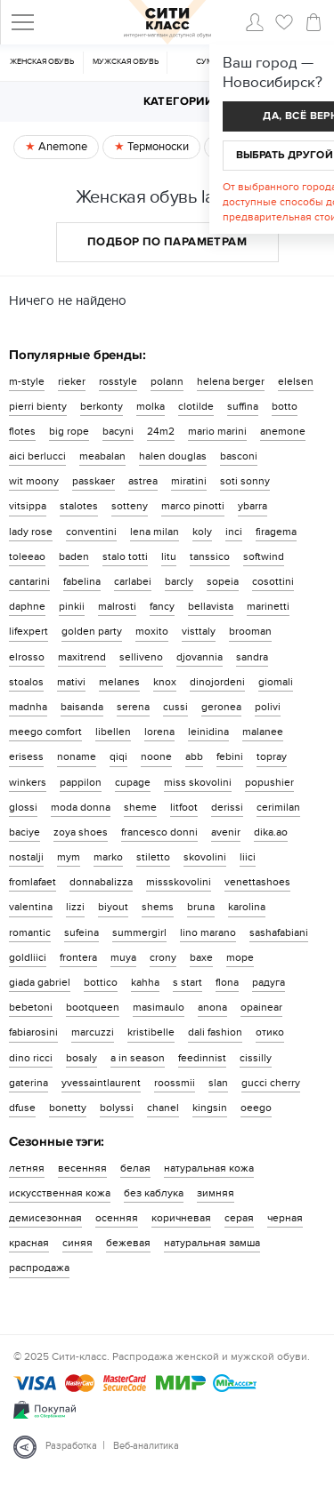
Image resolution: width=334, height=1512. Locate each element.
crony (163, 957)
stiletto (153, 857)
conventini (91, 531)
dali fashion (215, 1032)
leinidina (208, 731)
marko (108, 857)
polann (167, 381)
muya (123, 957)
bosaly (81, 1058)
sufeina (81, 932)
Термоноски (157, 147)
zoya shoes (80, 832)
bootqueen (92, 1007)
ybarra (252, 506)
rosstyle (118, 381)
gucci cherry (270, 1082)
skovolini (204, 857)
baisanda (82, 706)
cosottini (273, 581)
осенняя (116, 1218)
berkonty (101, 406)
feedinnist (202, 1058)
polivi (268, 706)
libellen (113, 731)
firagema (276, 531)
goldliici (27, 957)
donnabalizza (101, 882)
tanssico (210, 556)
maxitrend (82, 657)
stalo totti (125, 556)
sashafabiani (278, 932)
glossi (23, 807)
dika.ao (271, 832)
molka (150, 406)
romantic (30, 932)
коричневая (181, 1218)
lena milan (154, 531)
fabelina (82, 581)
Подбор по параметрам (167, 242)
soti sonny (245, 481)
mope (240, 957)
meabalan (102, 456)
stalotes (79, 506)
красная (29, 1242)
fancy (162, 606)
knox (164, 682)
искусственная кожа (59, 1193)
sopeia (223, 581)
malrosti (117, 606)
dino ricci (31, 1058)
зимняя (215, 1193)
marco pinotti (192, 506)
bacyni (118, 431)
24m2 (161, 431)
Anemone (61, 147)
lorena (159, 731)
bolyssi (117, 1107)
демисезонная (45, 1218)
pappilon (81, 782)
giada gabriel (39, 982)
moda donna (80, 807)
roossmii (174, 1082)
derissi (227, 807)
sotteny (129, 506)
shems (158, 906)
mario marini (217, 431)
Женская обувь (42, 62)
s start (187, 982)
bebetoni (31, 1007)
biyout (113, 906)
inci (233, 531)
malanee (262, 731)
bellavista (210, 606)
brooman (250, 631)
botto (284, 406)
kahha (145, 982)
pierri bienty (38, 406)
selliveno (141, 657)
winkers (27, 782)
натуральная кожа (209, 1168)
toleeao (27, 556)
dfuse (22, 1107)
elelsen (296, 381)
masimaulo (158, 1007)
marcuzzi (92, 1032)
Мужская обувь (126, 62)
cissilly (256, 1058)
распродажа (39, 1267)
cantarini (29, 581)
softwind (263, 556)
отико (270, 1032)
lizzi (75, 906)
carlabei (132, 581)
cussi (175, 706)
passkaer (93, 481)
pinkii (72, 606)
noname (76, 756)
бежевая (128, 1242)
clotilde (196, 406)
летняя (27, 1168)
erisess (26, 756)
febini (229, 756)
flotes (22, 431)
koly (202, 531)
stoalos (26, 682)
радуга (268, 982)
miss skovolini (198, 782)
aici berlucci (37, 456)
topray (272, 756)
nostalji (26, 857)
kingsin (209, 1107)
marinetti (268, 606)
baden (74, 556)
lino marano (208, 932)
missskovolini (178, 882)
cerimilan (278, 807)
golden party (91, 631)
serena (133, 706)
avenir (225, 832)
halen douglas (173, 456)
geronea (221, 706)
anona (212, 1007)
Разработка (71, 1446)
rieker (72, 381)
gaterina (28, 1082)
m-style (27, 381)
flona (227, 982)
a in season (137, 1058)
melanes (119, 682)
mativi (71, 682)
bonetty (67, 1107)
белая (135, 1168)
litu (168, 556)
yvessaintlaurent (101, 1082)
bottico (101, 982)
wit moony (34, 481)
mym (68, 857)
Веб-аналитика (146, 1446)
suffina (242, 406)
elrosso (27, 657)
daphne (27, 606)
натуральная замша (212, 1242)
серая (239, 1218)
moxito (151, 631)
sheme (140, 807)
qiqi (118, 756)
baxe (201, 957)
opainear (261, 1007)
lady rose (31, 531)
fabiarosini (33, 1032)
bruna (201, 906)
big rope (69, 431)
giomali (275, 682)
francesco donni (159, 832)
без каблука (153, 1193)
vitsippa (27, 506)
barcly (179, 581)
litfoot (184, 807)
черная (285, 1218)
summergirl (139, 932)
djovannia (199, 657)
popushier (269, 782)
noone (156, 756)
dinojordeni (217, 682)
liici (248, 857)
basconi (238, 456)
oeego (256, 1107)
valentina (31, 906)
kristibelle (151, 1032)
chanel (163, 1107)
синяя (77, 1242)
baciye (24, 832)
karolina (246, 906)
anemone (282, 431)
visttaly (199, 631)
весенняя (82, 1168)
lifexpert (28, 631)
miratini (189, 481)
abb (194, 756)
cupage (133, 782)
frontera (78, 957)
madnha (28, 706)
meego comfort (45, 731)
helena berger (231, 381)
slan (218, 1082)
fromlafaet (32, 882)
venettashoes (257, 882)
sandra (252, 657)
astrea (143, 481)
